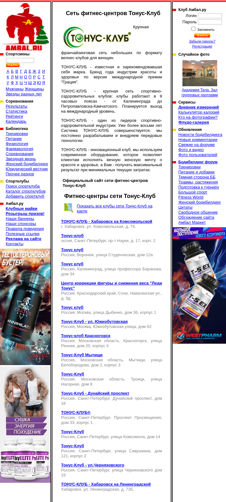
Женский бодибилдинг (27, 163)
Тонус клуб (72, 249)
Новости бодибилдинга (200, 134)
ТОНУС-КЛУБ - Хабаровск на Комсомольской (106, 221)
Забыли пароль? (202, 41)
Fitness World (190, 197)
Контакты (14, 243)
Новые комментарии (197, 139)
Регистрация (202, 46)
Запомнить (205, 29)
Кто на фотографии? (198, 117)
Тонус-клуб (72, 235)
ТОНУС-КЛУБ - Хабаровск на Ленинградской (106, 484)
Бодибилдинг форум (197, 162)
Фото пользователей (197, 154)
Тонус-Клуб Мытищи (82, 355)
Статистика (16, 111)
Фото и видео (191, 149)
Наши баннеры (20, 218)
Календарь (16, 121)
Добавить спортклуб (25, 196)
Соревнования (19, 153)
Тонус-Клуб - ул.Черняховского (92, 465)
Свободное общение (198, 212)
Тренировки (17, 133)
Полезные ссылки (22, 233)
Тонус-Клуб (72, 374)
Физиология (17, 143)
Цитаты (185, 207)
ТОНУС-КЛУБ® (76, 412)
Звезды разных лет (24, 94)
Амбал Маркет (192, 222)
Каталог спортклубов (25, 191)
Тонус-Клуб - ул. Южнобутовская (94, 321)
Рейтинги (14, 116)
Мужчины (15, 89)
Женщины (34, 89)
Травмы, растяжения (198, 182)
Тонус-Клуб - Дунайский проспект (95, 393)
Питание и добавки (196, 172)
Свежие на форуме (196, 144)
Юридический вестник (27, 168)
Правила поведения (25, 228)
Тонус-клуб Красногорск (85, 335)
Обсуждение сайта (196, 217)
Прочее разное (20, 174)
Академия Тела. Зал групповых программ (199, 78)
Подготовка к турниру (198, 187)
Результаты (16, 106)
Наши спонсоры (21, 223)
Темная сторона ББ (197, 177)
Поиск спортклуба (23, 186)
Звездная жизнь (21, 158)
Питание (14, 138)
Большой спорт (192, 192)
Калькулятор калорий (198, 112)
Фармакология (19, 148)
